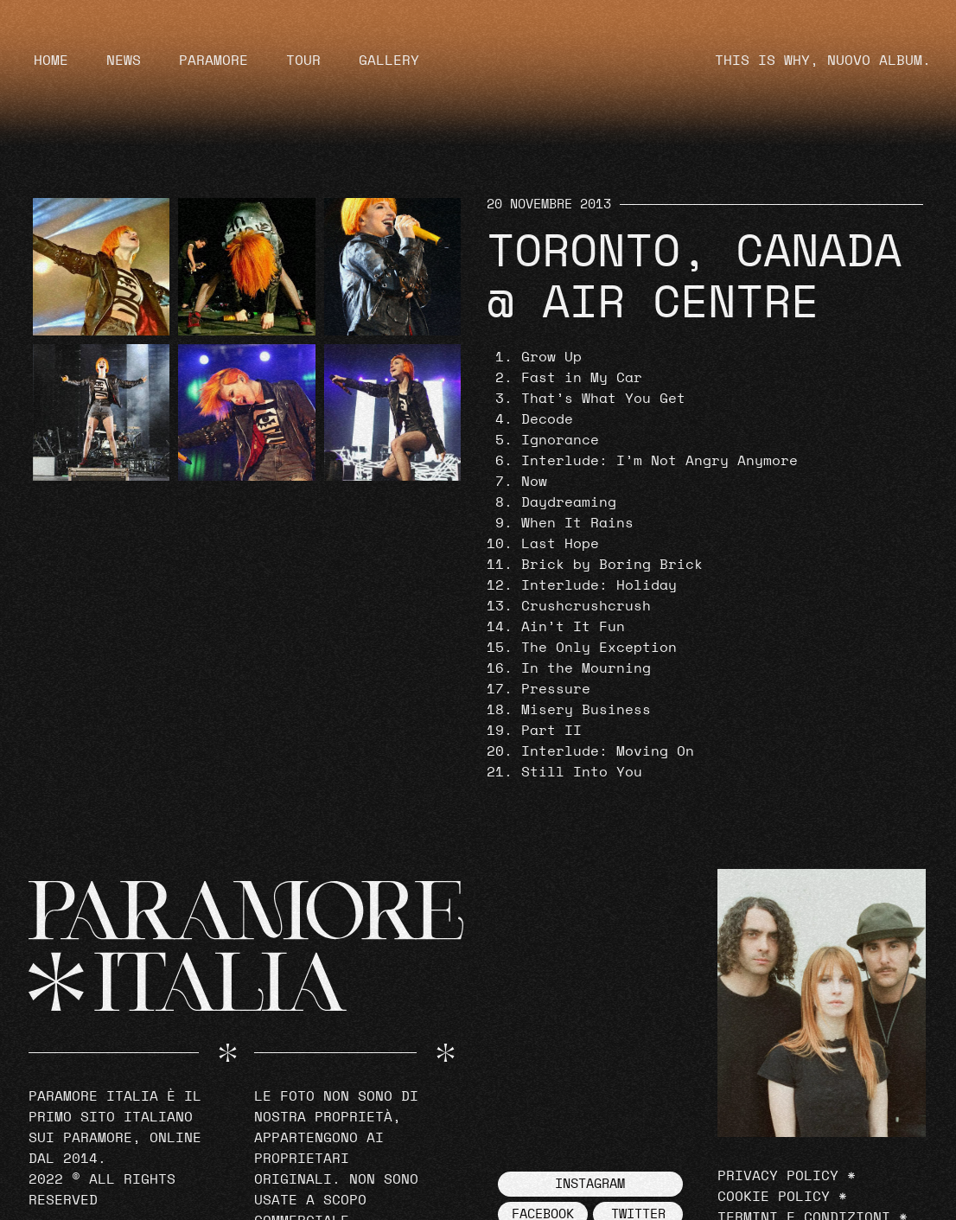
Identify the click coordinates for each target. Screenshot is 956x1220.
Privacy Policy (777, 1176)
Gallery (389, 60)
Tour (303, 60)
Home (51, 60)
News (123, 60)
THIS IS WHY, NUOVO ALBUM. (823, 60)
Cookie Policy (773, 1197)
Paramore (213, 60)
